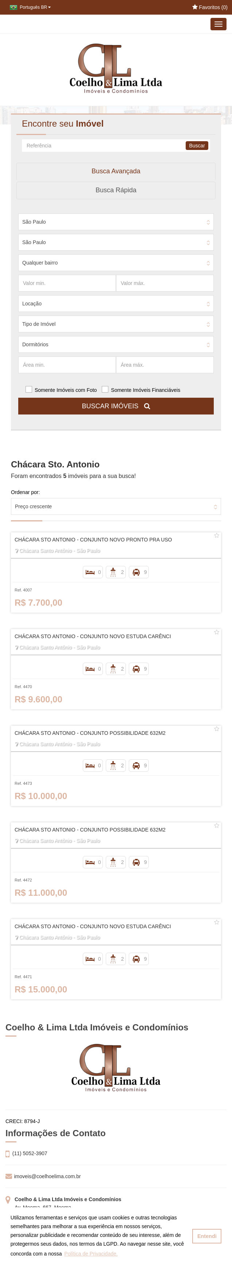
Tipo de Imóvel (38, 324)
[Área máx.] (165, 364)
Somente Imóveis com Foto (66, 390)
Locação (32, 303)
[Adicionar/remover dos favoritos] (216, 536)
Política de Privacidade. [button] (90, 1254)
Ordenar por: (25, 492)
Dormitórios (35, 344)
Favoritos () (210, 7)
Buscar (197, 146)
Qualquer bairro (40, 263)
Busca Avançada (116, 171)
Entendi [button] (207, 1236)
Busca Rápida (116, 190)
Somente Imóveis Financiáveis (145, 390)
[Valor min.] (67, 283)
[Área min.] (67, 364)
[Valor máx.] (165, 283)
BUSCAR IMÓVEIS (116, 406)
